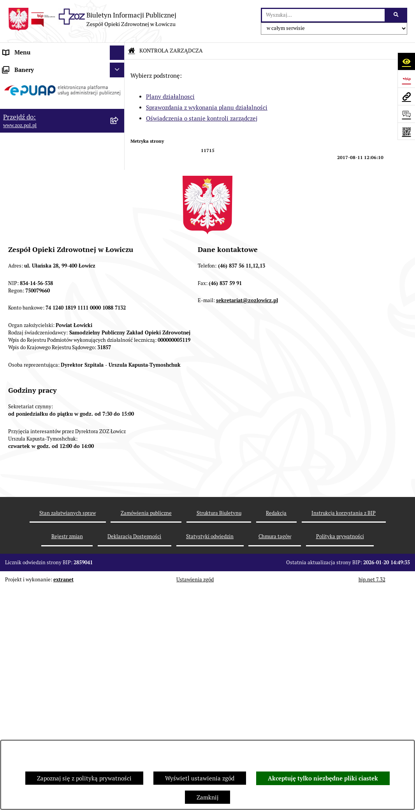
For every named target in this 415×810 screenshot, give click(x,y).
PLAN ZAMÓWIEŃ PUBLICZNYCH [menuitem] (47, 314)
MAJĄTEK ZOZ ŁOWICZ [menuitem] (34, 154)
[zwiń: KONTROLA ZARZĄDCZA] (118, 169)
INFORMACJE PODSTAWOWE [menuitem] (42, 67)
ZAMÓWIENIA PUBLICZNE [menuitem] (38, 300)
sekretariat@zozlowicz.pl (247, 529)
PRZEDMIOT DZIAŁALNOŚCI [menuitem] (41, 125)
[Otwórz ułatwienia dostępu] (406, 61)
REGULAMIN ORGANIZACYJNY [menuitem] (44, 96)
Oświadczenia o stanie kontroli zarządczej (201, 118)
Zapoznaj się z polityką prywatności (84, 778)
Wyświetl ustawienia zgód (199, 778)
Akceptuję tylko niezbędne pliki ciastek (323, 778)
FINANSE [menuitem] (15, 264)
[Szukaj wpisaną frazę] (396, 15)
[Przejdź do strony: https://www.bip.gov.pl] (406, 78)
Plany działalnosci (170, 96)
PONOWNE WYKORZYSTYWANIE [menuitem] (47, 279)
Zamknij (207, 797)
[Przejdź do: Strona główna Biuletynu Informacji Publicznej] (131, 50)
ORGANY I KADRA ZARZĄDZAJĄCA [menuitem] (50, 110)
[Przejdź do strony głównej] (92, 19)
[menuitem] (62, 188)
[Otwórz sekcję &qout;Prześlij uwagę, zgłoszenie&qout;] (406, 113)
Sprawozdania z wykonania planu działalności (206, 107)
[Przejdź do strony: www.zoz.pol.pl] (406, 96)
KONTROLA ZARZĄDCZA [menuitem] (36, 169)
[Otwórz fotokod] (406, 131)
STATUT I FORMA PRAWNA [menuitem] (39, 81)
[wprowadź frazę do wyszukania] (323, 15)
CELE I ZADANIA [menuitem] (25, 139)
